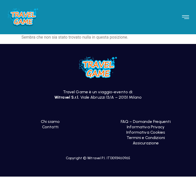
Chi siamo (50, 121)
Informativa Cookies (145, 132)
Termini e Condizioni (146, 137)
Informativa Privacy (146, 126)
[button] (185, 17)
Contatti (50, 126)
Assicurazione (146, 143)
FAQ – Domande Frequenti (145, 121)
